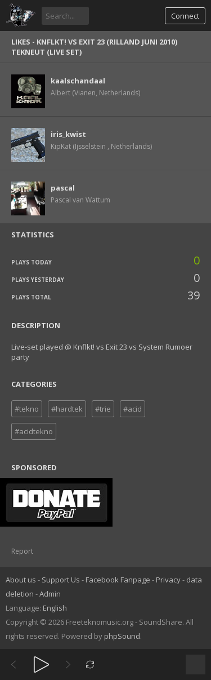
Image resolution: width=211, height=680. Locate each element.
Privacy (168, 580)
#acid (132, 409)
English (55, 608)
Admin (50, 594)
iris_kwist (68, 134)
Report (22, 551)
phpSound (122, 636)
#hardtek (67, 409)
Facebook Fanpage (118, 580)
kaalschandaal (78, 81)
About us (21, 580)
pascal (63, 188)
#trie (103, 409)
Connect (185, 16)
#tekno (27, 409)
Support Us (61, 580)
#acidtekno (34, 431)
